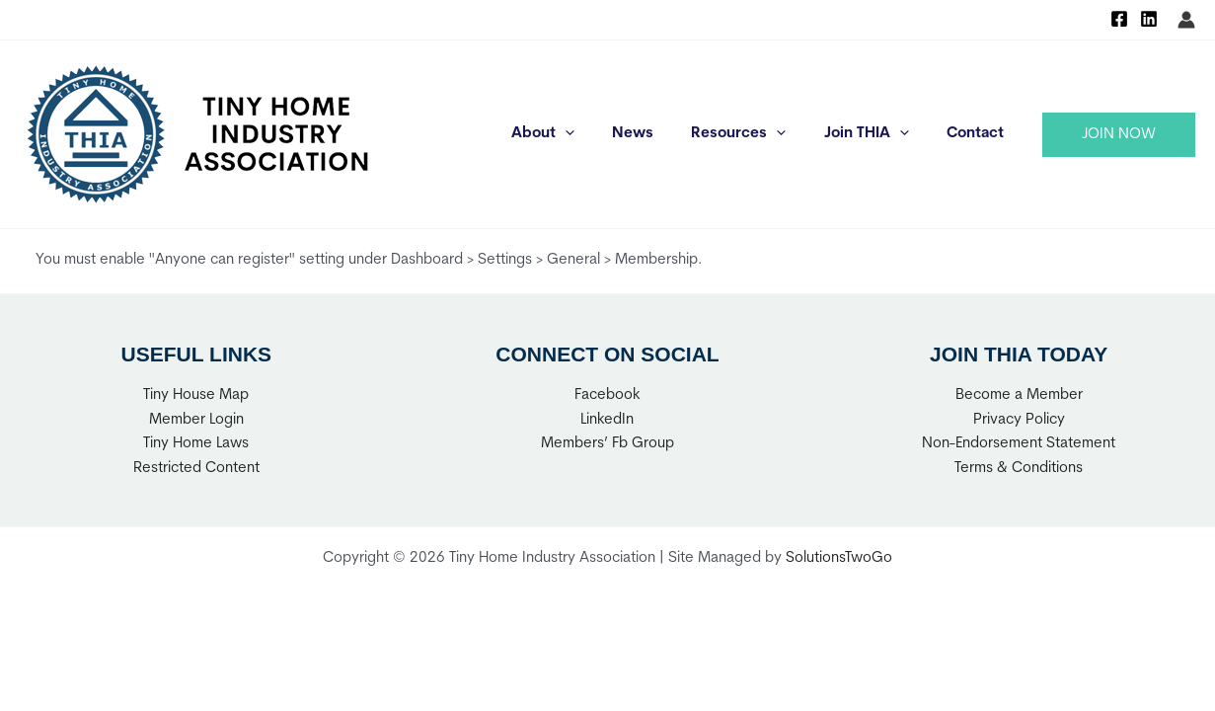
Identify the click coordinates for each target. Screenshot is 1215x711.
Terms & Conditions (1018, 468)
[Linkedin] (1149, 19)
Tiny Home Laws (196, 443)
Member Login (196, 420)
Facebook (607, 395)
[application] (601, 134)
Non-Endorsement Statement (1018, 443)
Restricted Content (196, 468)
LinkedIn (607, 420)
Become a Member (1019, 395)
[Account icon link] (1186, 20)
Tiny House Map (196, 395)
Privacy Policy (1019, 420)
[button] (1118, 135)
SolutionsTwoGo (839, 558)
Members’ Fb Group (607, 443)
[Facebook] (1119, 19)
